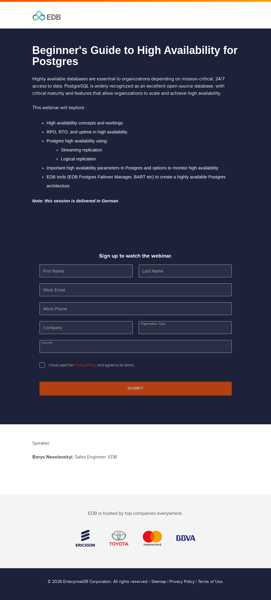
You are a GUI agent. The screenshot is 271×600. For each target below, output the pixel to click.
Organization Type (153, 324)
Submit (136, 388)
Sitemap (159, 581)
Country (47, 343)
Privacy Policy (85, 365)
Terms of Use (210, 581)
